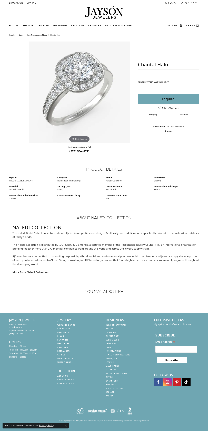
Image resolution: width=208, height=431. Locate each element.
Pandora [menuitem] (111, 384)
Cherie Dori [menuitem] (113, 336)
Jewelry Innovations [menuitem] (118, 355)
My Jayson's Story (119, 25)
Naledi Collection (114, 180)
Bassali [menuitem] (110, 328)
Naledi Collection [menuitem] (117, 373)
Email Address (165, 342)
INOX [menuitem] (108, 347)
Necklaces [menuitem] (63, 343)
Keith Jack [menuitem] (112, 358)
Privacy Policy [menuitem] (66, 379)
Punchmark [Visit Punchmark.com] (127, 421)
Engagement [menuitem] (64, 328)
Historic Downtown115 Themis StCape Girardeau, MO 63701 (22, 329)
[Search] (171, 3)
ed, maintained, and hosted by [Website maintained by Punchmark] (112, 421)
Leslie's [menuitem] (110, 362)
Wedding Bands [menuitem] (66, 325)
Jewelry (43, 25)
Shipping (153, 114)
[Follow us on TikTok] (186, 382)
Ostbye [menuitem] (110, 377)
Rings (21, 35)
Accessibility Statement (141, 421)
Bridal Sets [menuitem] (64, 351)
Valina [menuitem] (110, 396)
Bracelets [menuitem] (63, 332)
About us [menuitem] (62, 376)
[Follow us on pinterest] (177, 382)
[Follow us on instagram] (167, 382)
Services (94, 25)
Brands (28, 25)
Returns (184, 114)
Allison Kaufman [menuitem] (116, 325)
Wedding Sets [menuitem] (65, 358)
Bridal (14, 25)
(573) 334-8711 (79, 150)
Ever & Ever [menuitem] (112, 340)
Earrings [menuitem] (62, 347)
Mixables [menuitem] (111, 369)
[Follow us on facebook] (158, 382)
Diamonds (60, 25)
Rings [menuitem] (60, 336)
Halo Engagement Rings (37, 35)
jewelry (12, 35)
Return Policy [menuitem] (65, 383)
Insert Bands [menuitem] (65, 362)
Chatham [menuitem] (111, 332)
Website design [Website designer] (95, 421)
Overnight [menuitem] (112, 381)
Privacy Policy (46, 425)
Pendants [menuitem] (62, 340)
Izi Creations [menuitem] (113, 351)
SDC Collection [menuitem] (115, 388)
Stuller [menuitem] (110, 392)
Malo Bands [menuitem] (113, 366)
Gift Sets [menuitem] (62, 355)
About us (78, 25)
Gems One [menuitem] (111, 343)
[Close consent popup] (66, 426)
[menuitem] (80, 411)
